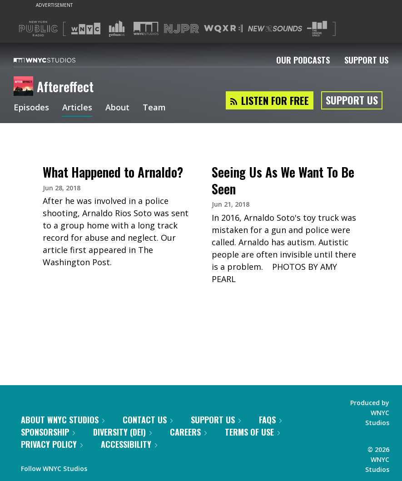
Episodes (31, 108)
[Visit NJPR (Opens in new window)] (181, 29)
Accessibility (129, 444)
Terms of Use (252, 432)
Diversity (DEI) (122, 432)
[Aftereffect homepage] (25, 86)
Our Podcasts (303, 60)
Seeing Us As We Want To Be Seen (283, 180)
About (117, 108)
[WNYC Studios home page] (56, 60)
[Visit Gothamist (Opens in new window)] (116, 28)
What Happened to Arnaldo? (113, 172)
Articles (77, 108)
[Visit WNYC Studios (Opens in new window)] (146, 28)
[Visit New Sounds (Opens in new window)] (275, 28)
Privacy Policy (52, 444)
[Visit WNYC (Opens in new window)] (85, 29)
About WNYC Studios (62, 420)
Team (154, 108)
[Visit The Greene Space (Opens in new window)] (317, 29)
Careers (188, 432)
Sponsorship (48, 432)
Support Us (366, 60)
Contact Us (148, 420)
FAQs (270, 420)
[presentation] (117, 152)
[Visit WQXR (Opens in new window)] (223, 29)
